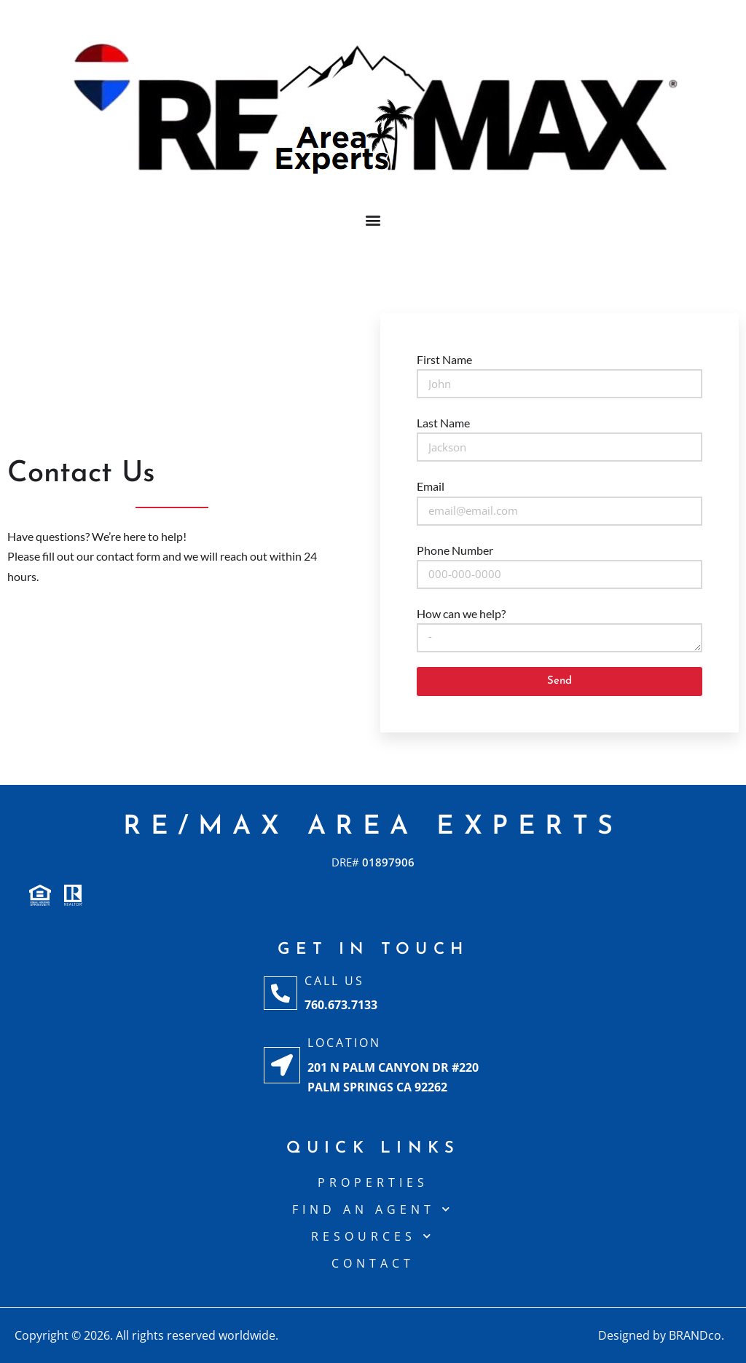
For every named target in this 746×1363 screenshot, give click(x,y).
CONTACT (373, 1263)
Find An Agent (373, 1209)
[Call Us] (280, 993)
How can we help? (461, 613)
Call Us (334, 981)
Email (430, 486)
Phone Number (455, 550)
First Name (444, 359)
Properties (373, 1182)
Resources (373, 1236)
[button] (373, 220)
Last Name (443, 423)
